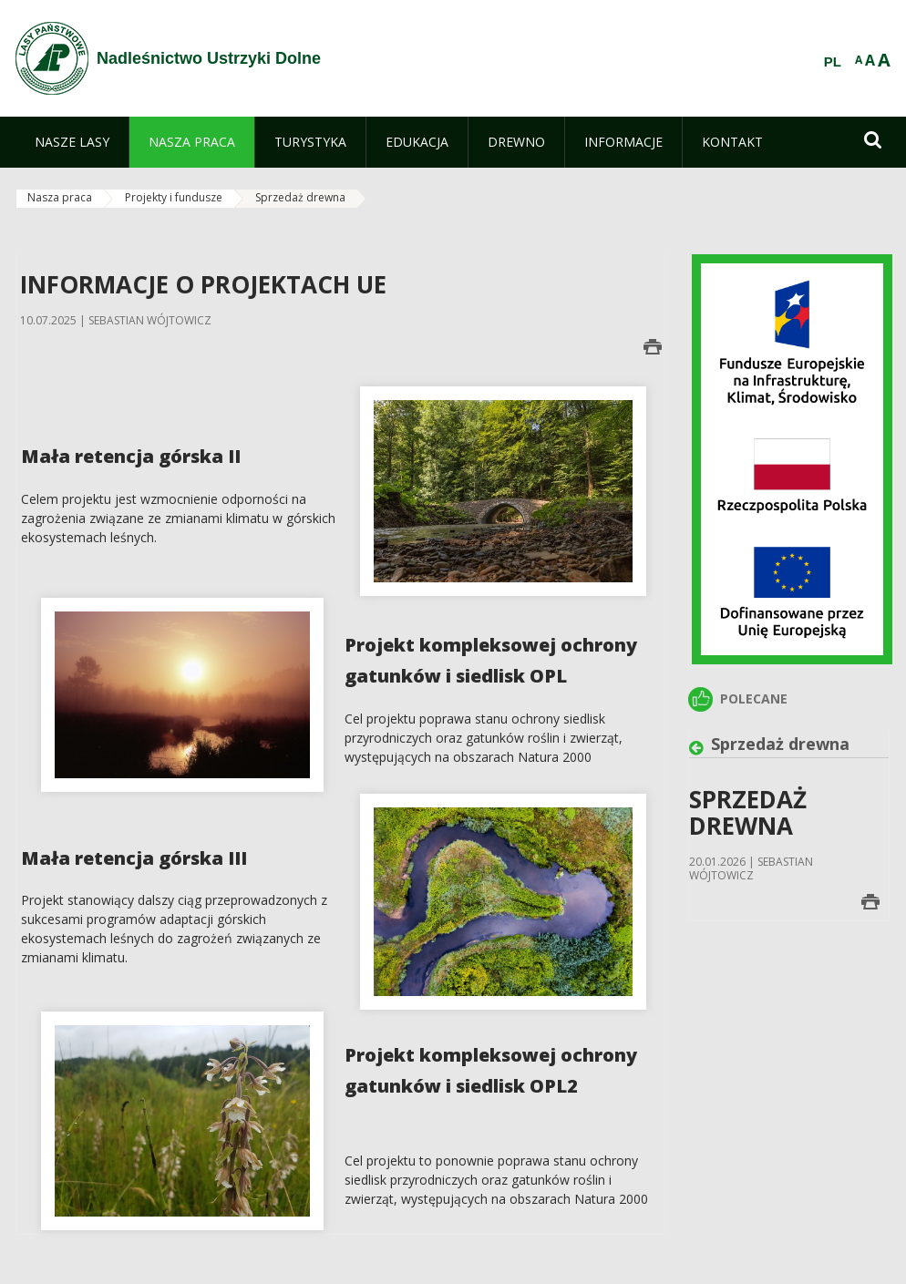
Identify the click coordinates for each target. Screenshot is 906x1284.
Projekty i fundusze (173, 197)
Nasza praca (59, 197)
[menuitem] (72, 142)
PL (832, 62)
